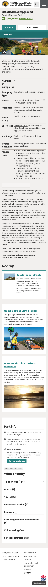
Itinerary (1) (10, 512)
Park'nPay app (23, 457)
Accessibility (30, 552)
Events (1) (9, 489)
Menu (8, 27)
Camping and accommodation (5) (21, 521)
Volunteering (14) (14, 530)
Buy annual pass (17, 461)
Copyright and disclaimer (31, 564)
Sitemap (28, 569)
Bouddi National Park (27, 103)
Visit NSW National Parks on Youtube (15, 583)
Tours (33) (10, 497)
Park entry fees (21, 125)
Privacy (27, 559)
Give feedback (39, 583)
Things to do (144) (14, 481)
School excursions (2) (16, 537)
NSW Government (10, 556)
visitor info (23, 257)
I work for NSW (8, 559)
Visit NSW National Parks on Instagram (10, 583)
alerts (31, 27)
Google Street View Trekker (20, 310)
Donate (27, 572)
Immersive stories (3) (16, 504)
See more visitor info (13, 468)
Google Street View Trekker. (25, 251)
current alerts (26, 18)
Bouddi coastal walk (26, 235)
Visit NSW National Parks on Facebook (4, 583)
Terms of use (30, 556)
